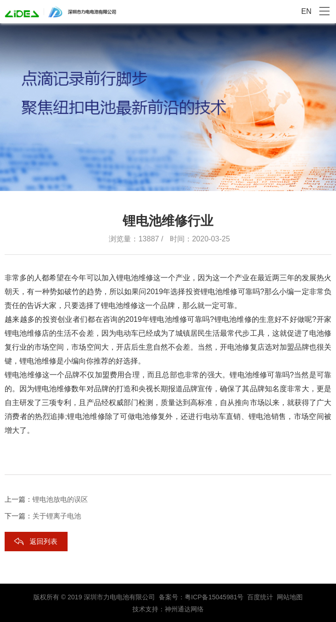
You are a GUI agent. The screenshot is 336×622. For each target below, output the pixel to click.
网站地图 (290, 597)
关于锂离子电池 (56, 516)
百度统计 (260, 597)
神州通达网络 (184, 609)
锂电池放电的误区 (60, 499)
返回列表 (43, 541)
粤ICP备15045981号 (214, 597)
